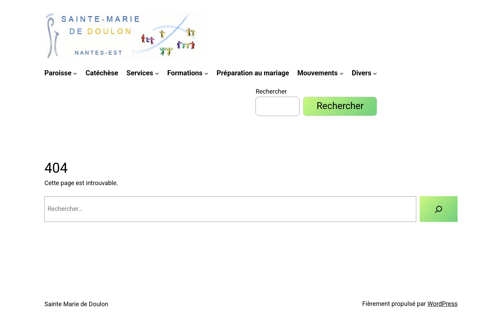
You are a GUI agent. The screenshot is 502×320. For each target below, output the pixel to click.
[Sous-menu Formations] (206, 73)
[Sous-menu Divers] (375, 73)
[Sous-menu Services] (157, 73)
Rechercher (270, 91)
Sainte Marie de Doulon (76, 304)
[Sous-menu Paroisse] (75, 73)
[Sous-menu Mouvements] (341, 73)
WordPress (443, 303)
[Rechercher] (439, 209)
